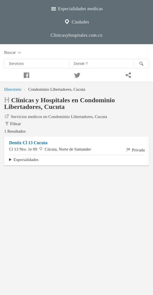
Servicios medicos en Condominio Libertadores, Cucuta (55, 116)
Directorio (12, 89)
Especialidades (26, 159)
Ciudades (76, 21)
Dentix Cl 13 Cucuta (28, 142)
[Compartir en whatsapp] (127, 74)
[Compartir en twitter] (76, 74)
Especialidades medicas (76, 8)
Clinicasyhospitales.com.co (76, 35)
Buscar (13, 52)
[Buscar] (141, 63)
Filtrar (12, 124)
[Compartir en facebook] (25, 74)
